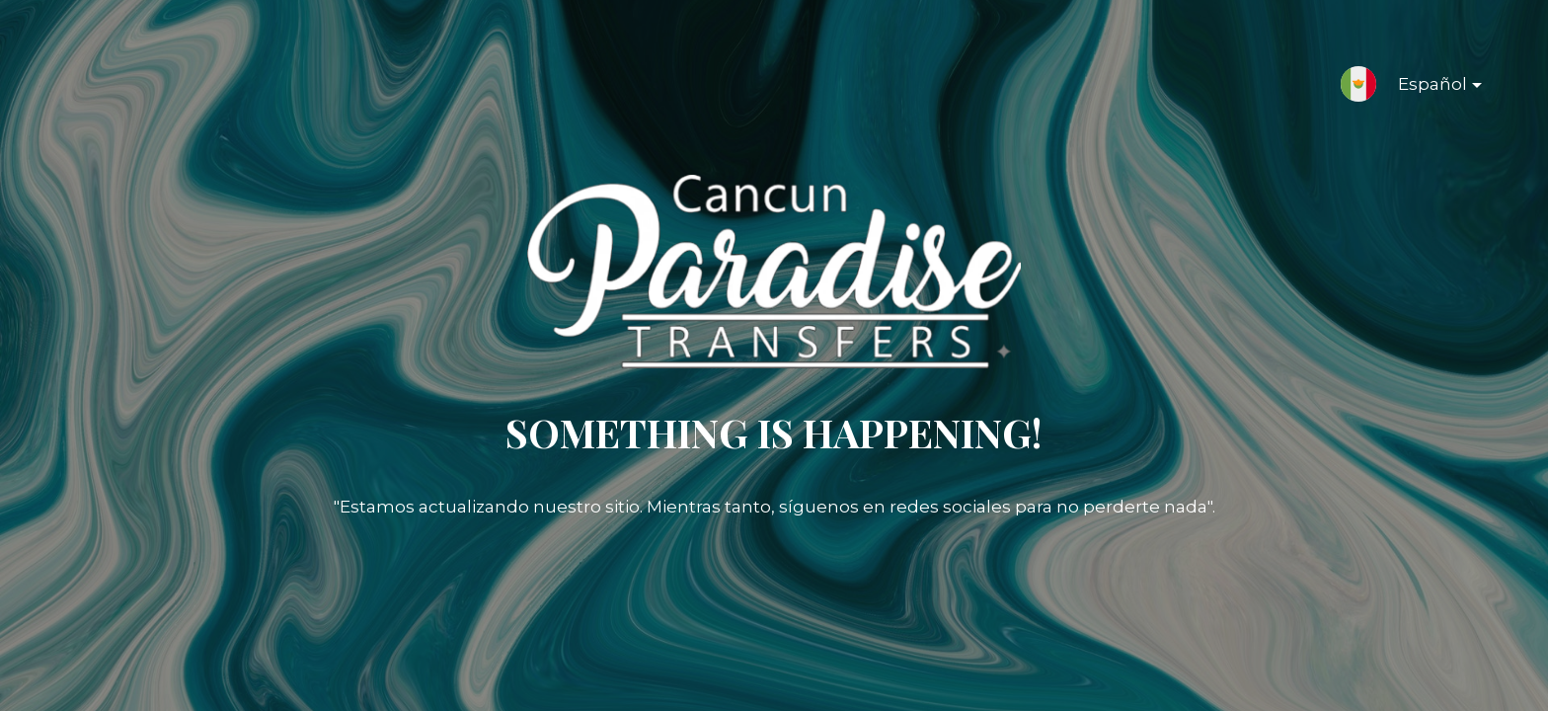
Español (1424, 88)
